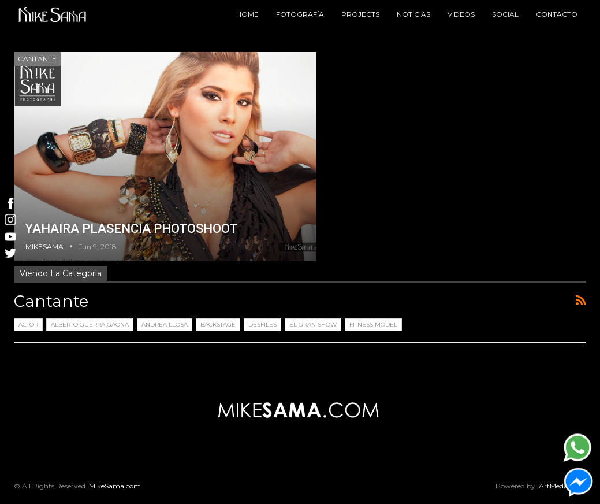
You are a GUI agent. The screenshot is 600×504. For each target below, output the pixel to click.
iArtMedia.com (561, 485)
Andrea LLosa (164, 324)
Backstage (218, 324)
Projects (360, 14)
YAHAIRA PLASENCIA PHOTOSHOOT (131, 228)
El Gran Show (313, 324)
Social (505, 14)
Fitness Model (373, 324)
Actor (28, 324)
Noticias (413, 14)
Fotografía (300, 14)
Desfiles (262, 324)
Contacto (556, 14)
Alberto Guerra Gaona (90, 324)
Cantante (37, 58)
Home (247, 14)
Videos (461, 14)
